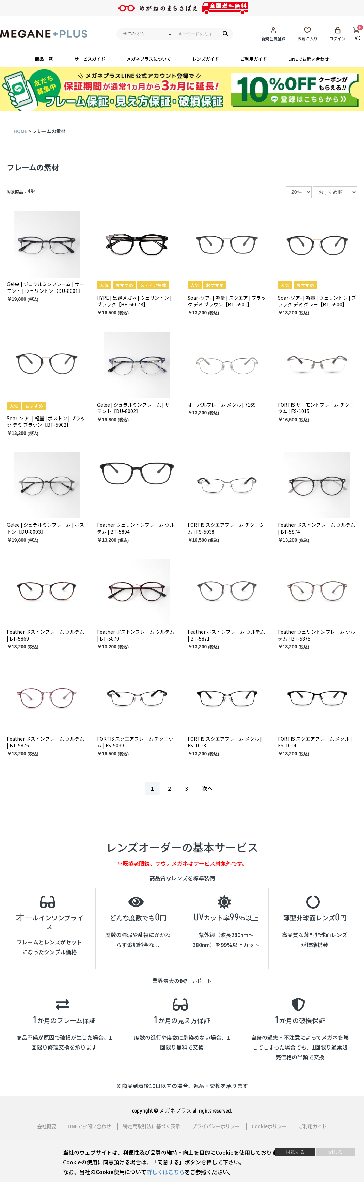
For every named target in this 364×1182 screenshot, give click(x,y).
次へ (207, 788)
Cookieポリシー (269, 1126)
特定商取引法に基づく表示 (151, 1126)
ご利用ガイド (253, 59)
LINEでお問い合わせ (308, 59)
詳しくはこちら (165, 1172)
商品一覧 (44, 59)
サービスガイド (89, 59)
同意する (295, 1152)
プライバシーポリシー (216, 1126)
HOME (20, 130)
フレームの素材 (33, 166)
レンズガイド (205, 59)
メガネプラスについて (149, 59)
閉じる (335, 1152)
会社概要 (46, 1126)
